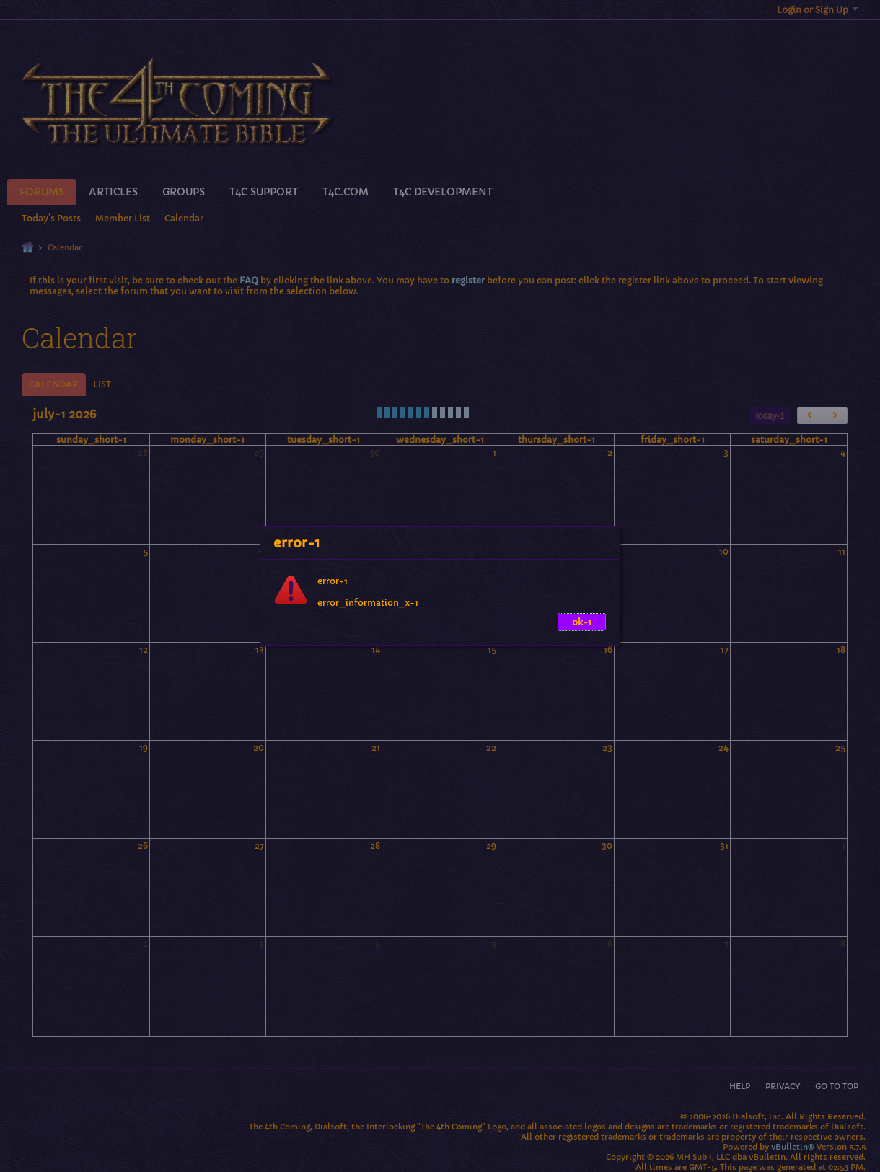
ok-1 (581, 622)
